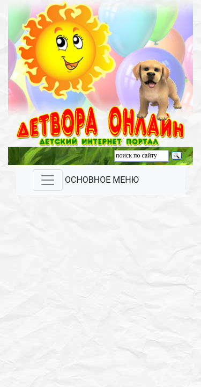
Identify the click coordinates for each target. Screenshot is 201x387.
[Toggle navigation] (48, 180)
